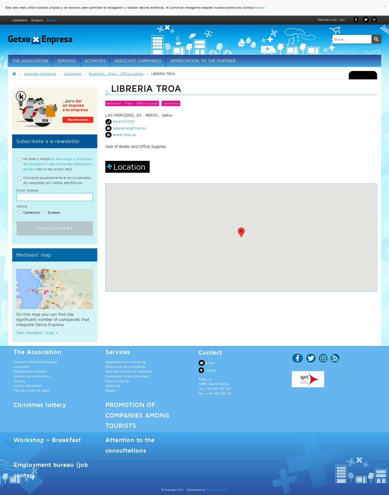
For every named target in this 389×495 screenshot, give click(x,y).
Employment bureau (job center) (127, 376)
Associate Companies (137, 60)
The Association (30, 60)
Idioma (21, 206)
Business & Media (216, 489)
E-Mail (206, 363)
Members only (327, 19)
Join (342, 19)
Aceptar (259, 7)
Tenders (110, 390)
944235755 (124, 121)
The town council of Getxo (31, 390)
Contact (210, 352)
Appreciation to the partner (203, 60)
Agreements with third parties (125, 362)
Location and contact (28, 385)
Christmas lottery (40, 404)
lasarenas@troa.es (129, 128)
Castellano (19, 20)
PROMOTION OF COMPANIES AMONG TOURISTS (137, 415)
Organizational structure (30, 371)
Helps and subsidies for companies (128, 371)
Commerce (171, 103)
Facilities (19, 380)
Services (66, 60)
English (52, 20)
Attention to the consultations (125, 366)
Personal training (116, 380)
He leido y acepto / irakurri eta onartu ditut (58, 164)
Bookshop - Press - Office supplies (132, 103)
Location (207, 370)
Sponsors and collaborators (32, 376)
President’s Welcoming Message (35, 362)
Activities (95, 60)
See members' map (37, 332)
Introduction (21, 366)
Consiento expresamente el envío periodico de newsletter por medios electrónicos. (57, 180)
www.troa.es (124, 134)
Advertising (112, 385)
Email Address (27, 190)
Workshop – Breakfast (47, 439)
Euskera (37, 20)
